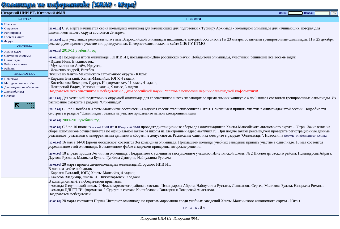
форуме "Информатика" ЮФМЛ (305, 135)
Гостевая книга (14, 37)
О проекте (11, 28)
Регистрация (12, 32)
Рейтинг (9, 68)
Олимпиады (12, 60)
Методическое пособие (19, 83)
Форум (8, 41)
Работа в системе (15, 64)
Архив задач (12, 51)
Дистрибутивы (14, 91)
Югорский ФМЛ (129, 127)
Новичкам (11, 79)
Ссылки (9, 96)
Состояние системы (17, 55)
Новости (10, 24)
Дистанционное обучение (21, 87)
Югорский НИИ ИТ (101, 127)
